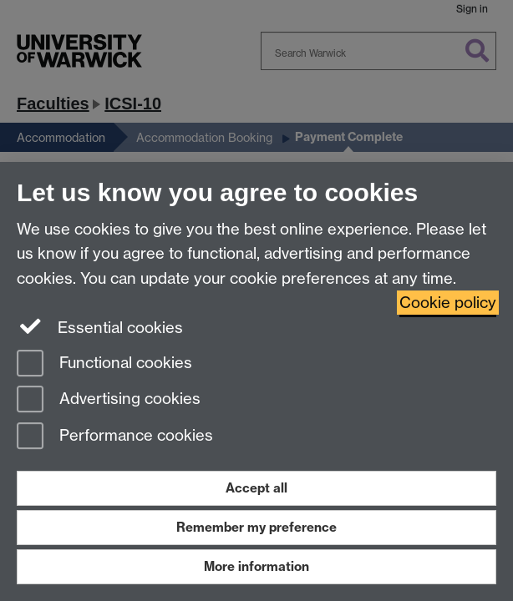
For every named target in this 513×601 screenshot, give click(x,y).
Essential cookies (100, 326)
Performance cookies (115, 437)
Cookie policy (447, 302)
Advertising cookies (109, 400)
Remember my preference (256, 527)
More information (256, 566)
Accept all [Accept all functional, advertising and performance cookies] (256, 488)
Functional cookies (104, 364)
